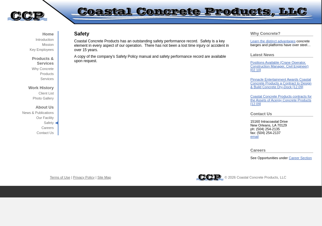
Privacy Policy (83, 177)
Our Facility (45, 118)
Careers (47, 128)
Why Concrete (43, 69)
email (254, 136)
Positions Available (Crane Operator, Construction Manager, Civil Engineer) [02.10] (279, 66)
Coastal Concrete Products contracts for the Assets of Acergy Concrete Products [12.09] (281, 100)
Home (48, 34)
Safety (49, 123)
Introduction (45, 39)
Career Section (300, 158)
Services (47, 79)
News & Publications (38, 113)
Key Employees (42, 49)
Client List (46, 93)
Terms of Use (60, 177)
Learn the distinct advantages (273, 41)
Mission (48, 44)
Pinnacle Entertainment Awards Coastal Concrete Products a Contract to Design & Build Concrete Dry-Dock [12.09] (280, 83)
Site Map (104, 177)
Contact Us (45, 133)
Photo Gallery (43, 98)
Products (47, 74)
